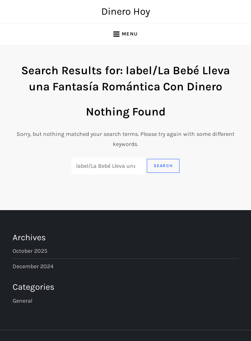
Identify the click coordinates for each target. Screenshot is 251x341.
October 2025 (30, 250)
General (22, 300)
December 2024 (33, 266)
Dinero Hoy (125, 11)
